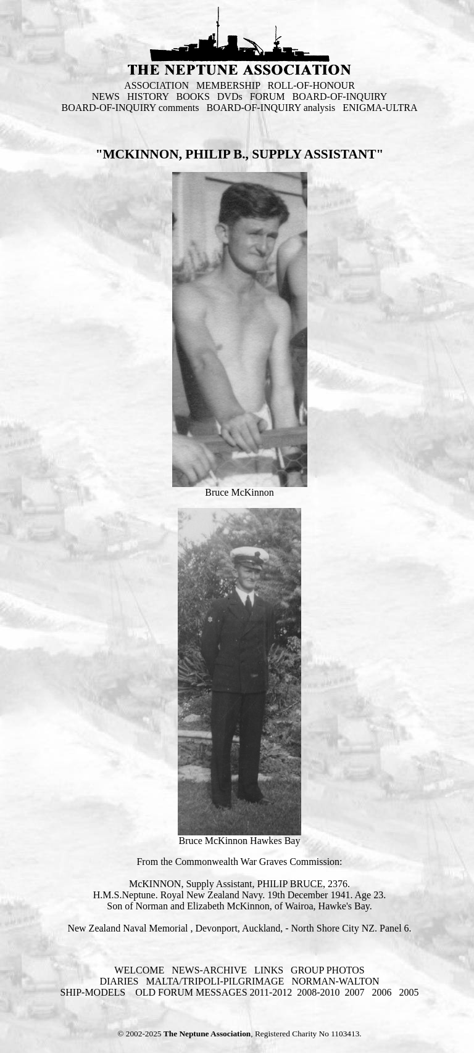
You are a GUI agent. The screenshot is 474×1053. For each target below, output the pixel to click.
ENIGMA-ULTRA (380, 107)
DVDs (230, 96)
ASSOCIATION (156, 85)
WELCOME (139, 970)
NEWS (106, 96)
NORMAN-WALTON (335, 981)
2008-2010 (318, 992)
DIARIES (118, 981)
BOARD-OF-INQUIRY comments (130, 107)
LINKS (268, 970)
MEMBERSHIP (228, 85)
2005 (409, 992)
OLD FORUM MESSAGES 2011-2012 (213, 992)
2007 (355, 992)
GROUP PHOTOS (328, 970)
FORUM (267, 96)
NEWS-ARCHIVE (209, 970)
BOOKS (193, 96)
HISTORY (148, 96)
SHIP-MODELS (94, 992)
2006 (382, 992)
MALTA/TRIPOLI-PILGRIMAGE (215, 981)
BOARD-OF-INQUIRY (340, 96)
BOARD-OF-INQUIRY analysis (271, 107)
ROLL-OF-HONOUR (311, 85)
